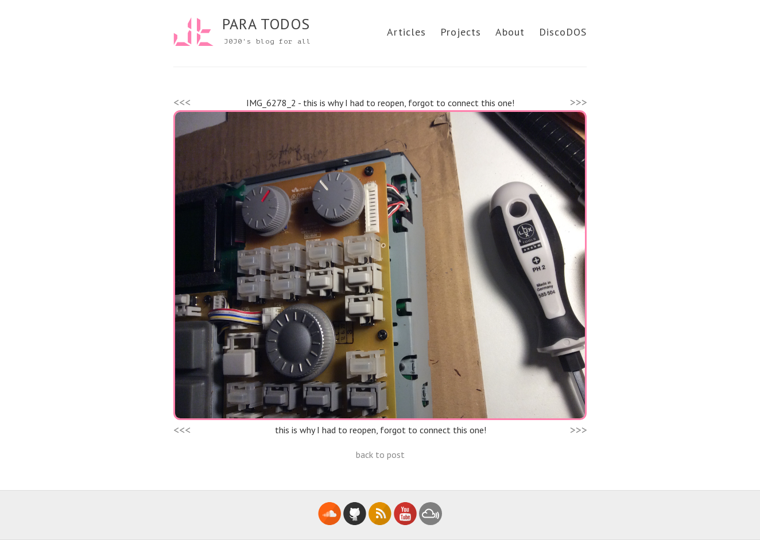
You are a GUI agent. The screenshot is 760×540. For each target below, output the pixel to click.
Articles (406, 31)
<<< (182, 102)
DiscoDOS (563, 31)
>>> (578, 102)
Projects (460, 31)
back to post (380, 454)
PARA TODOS (266, 23)
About (510, 31)
